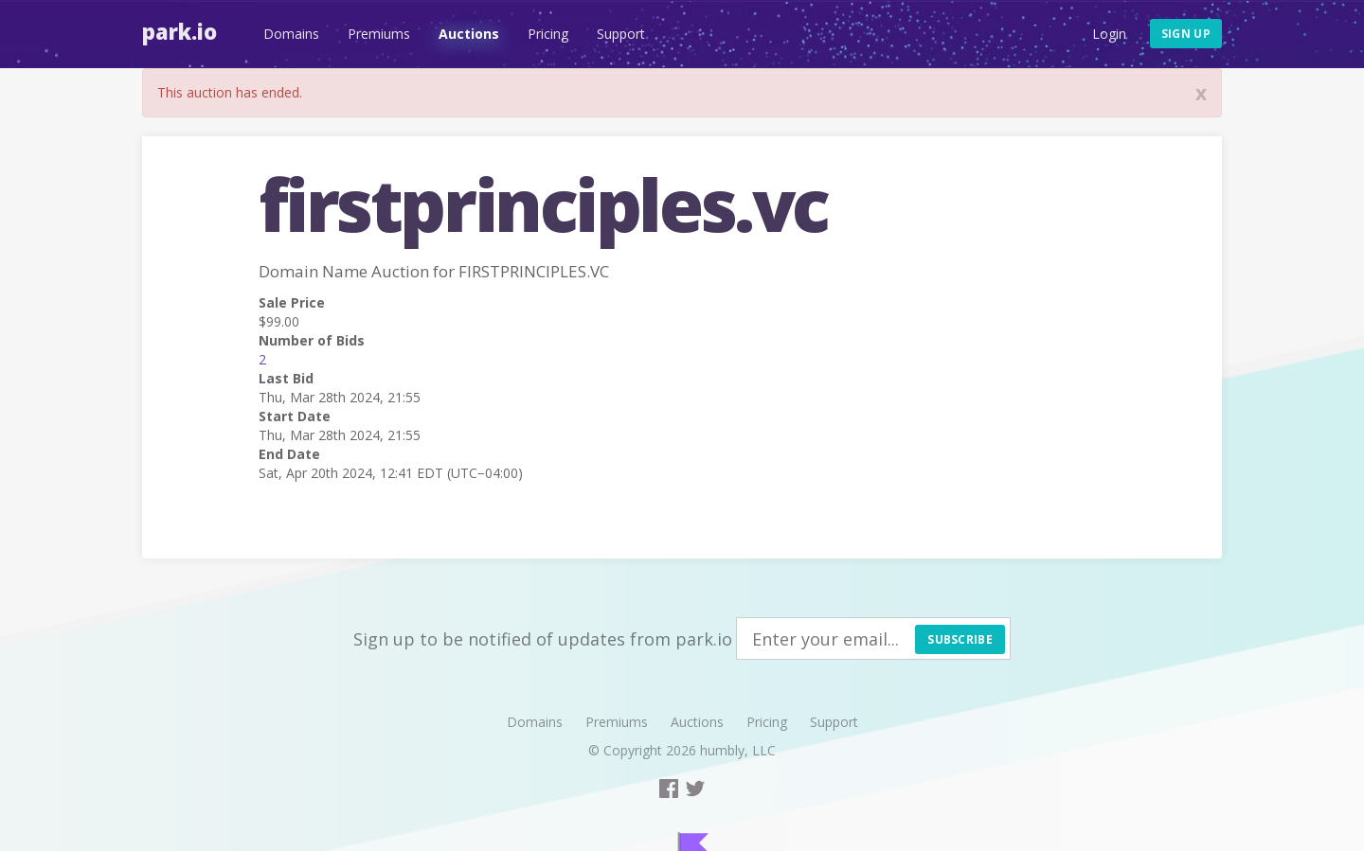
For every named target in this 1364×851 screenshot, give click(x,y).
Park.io (179, 31)
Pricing (548, 34)
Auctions (469, 34)
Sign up (1186, 34)
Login (1109, 34)
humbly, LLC (738, 750)
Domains (291, 34)
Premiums (379, 34)
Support (621, 34)
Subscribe (960, 639)
